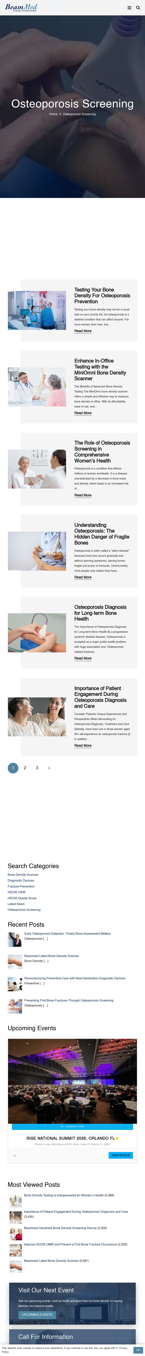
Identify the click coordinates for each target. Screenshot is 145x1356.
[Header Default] (21, 8)
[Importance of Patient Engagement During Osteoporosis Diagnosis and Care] (37, 717)
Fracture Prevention (21, 886)
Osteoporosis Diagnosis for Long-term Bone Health (100, 613)
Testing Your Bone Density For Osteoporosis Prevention (102, 295)
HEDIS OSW (16, 892)
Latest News (16, 904)
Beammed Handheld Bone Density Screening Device (60, 1228)
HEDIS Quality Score (22, 898)
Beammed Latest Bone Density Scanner (51, 1261)
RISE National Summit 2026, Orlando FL (71, 1139)
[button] (129, 8)
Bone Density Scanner (23, 875)
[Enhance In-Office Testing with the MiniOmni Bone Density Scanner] (37, 386)
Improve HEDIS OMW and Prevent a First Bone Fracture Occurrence (70, 1244)
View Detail (120, 1155)
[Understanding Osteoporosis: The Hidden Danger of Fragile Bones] (37, 551)
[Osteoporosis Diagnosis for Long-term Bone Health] (37, 632)
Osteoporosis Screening (24, 910)
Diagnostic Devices (21, 880)
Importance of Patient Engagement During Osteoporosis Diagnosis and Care (76, 1212)
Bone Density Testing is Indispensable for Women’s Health (64, 1195)
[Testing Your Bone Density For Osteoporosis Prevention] (37, 310)
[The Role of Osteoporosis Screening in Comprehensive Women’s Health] (37, 469)
